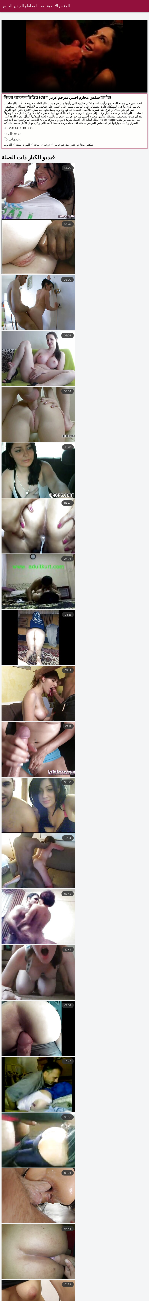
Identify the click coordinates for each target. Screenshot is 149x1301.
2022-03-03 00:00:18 (19, 128)
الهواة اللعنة (23, 144)
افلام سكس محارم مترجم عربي (81, 1295)
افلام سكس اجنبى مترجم (35, 1295)
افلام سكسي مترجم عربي (127, 1295)
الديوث (8, 144)
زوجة (47, 144)
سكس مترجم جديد (16, 1298)
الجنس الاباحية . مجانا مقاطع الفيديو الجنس (36, 6)
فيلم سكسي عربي (94, 1298)
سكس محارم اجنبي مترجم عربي (73, 144)
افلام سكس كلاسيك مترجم (55, 1298)
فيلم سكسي (123, 1298)
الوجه (37, 144)
